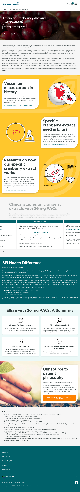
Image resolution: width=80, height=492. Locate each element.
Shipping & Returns (20, 482)
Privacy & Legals (7, 482)
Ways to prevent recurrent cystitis (15, 190)
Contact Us (6, 469)
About (4, 465)
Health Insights (7, 461)
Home (4, 9)
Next (76, 252)
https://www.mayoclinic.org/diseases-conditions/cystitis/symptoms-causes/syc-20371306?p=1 (32, 438)
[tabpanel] (40, 234)
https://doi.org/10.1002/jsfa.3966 (46, 429)
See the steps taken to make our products (59, 398)
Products (5, 452)
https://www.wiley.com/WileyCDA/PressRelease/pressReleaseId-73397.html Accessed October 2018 (34, 433)
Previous (3, 252)
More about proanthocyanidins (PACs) (55, 144)
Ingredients (6, 456)
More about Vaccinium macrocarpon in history (19, 105)
